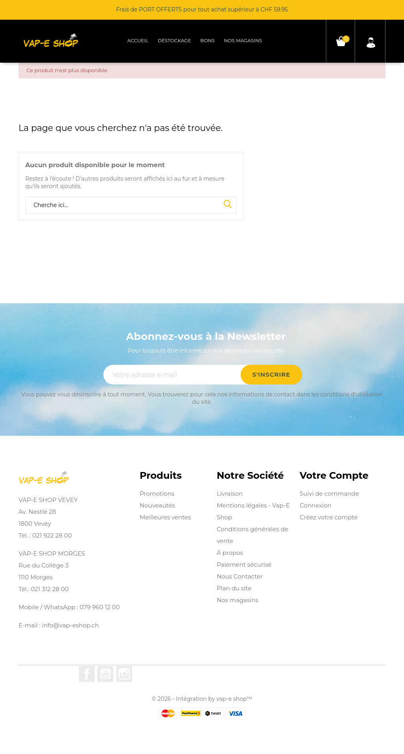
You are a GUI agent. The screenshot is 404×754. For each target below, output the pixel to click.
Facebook (87, 674)
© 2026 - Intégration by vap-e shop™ (202, 698)
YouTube (105, 674)
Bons (207, 40)
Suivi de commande (329, 493)
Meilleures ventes (165, 517)
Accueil (137, 40)
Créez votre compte (328, 517)
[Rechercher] (131, 205)
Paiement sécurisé (244, 564)
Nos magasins (243, 40)
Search (228, 205)
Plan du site (234, 588)
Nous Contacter (240, 576)
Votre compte (333, 475)
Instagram (124, 674)
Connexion (315, 505)
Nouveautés (157, 505)
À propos (230, 552)
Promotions (157, 493)
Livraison (230, 493)
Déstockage (174, 40)
